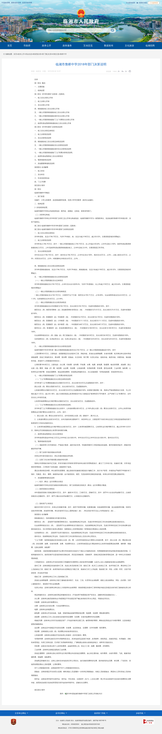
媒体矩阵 (130, 3)
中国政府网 (6, 3)
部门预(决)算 (47, 54)
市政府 (27, 45)
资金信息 (28, 54)
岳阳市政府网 (27, 3)
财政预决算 (37, 54)
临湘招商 (150, 45)
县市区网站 (60, 713)
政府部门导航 (100, 713)
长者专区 (153, 3)
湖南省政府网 (16, 3)
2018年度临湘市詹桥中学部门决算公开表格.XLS (84, 694)
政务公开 (46, 45)
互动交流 (88, 45)
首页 (9, 45)
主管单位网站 (20, 713)
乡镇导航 (140, 713)
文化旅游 (129, 45)
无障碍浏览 (141, 3)
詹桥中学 (63, 54)
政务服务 (67, 45)
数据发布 (108, 45)
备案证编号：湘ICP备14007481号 (95, 720)
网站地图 (101, 728)
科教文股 (55, 54)
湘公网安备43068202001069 (90, 724)
